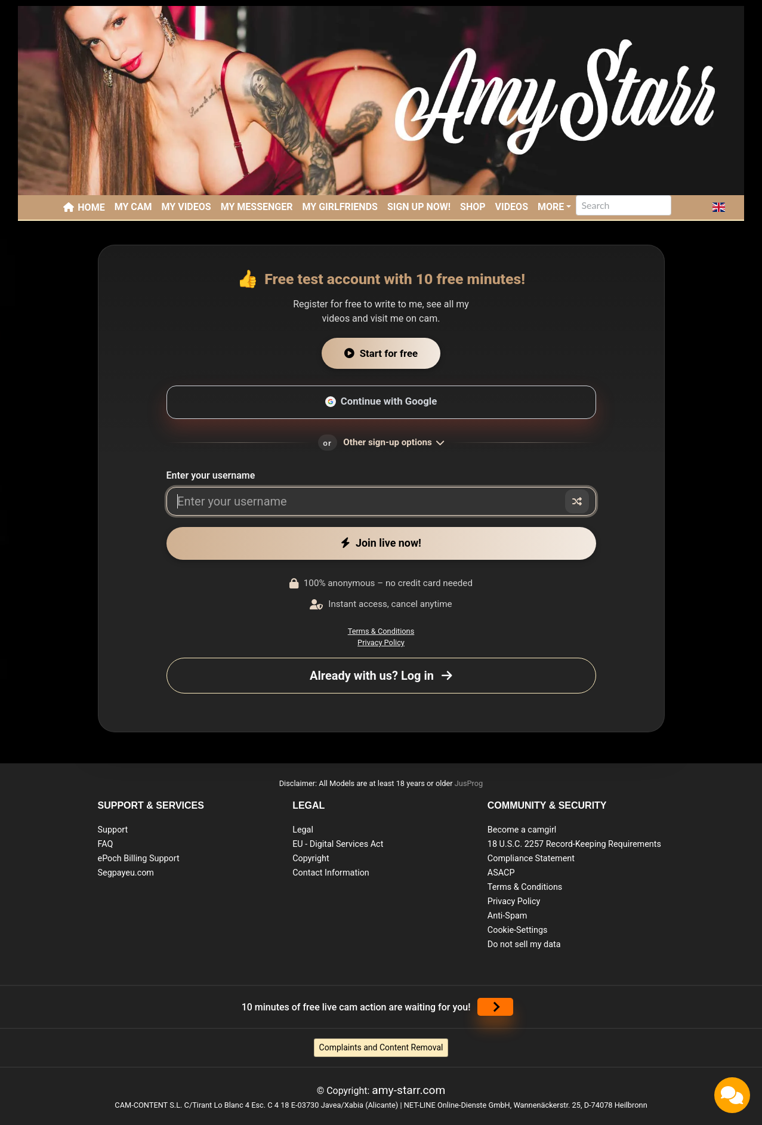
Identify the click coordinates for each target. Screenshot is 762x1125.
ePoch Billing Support (139, 858)
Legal (302, 830)
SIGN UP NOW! (419, 206)
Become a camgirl (522, 830)
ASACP (501, 873)
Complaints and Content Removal (381, 1047)
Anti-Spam (507, 916)
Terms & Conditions (381, 631)
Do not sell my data (524, 944)
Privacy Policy (381, 642)
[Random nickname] (577, 501)
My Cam (133, 206)
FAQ (105, 844)
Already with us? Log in (381, 675)
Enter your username (210, 475)
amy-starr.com (408, 1090)
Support (113, 830)
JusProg (469, 783)
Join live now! (381, 543)
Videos (511, 206)
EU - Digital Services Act (337, 844)
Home (91, 207)
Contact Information (330, 873)
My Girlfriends (339, 206)
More (551, 206)
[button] (719, 207)
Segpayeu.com (126, 873)
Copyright (310, 858)
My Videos (186, 206)
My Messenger (257, 206)
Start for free (381, 353)
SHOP (473, 206)
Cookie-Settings (518, 930)
